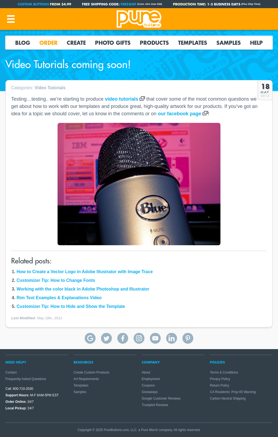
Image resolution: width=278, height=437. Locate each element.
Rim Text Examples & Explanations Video (59, 297)
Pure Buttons (139, 19)
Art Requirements (86, 379)
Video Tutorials (49, 87)
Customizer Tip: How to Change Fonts (56, 280)
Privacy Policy (220, 379)
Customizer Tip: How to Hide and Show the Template (71, 306)
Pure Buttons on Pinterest (187, 338)
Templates (192, 42)
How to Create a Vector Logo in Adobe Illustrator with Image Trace (85, 271)
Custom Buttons (33, 4)
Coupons (148, 385)
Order (48, 42)
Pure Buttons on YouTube (155, 338)
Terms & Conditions (224, 372)
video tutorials (121, 99)
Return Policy (219, 385)
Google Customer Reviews (161, 398)
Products (154, 42)
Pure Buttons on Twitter (106, 338)
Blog (22, 42)
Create (76, 42)
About (146, 372)
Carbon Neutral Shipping (227, 398)
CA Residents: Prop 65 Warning (233, 392)
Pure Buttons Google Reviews (90, 338)
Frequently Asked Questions (25, 379)
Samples (228, 42)
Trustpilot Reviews (155, 405)
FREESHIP (128, 4)
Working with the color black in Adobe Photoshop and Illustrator (83, 289)
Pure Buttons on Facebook (122, 338)
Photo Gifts (113, 42)
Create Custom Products (91, 372)
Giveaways (150, 392)
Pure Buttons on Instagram (139, 338)
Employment (151, 379)
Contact (11, 372)
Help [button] (256, 42)
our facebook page (179, 113)
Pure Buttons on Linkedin (171, 338)
